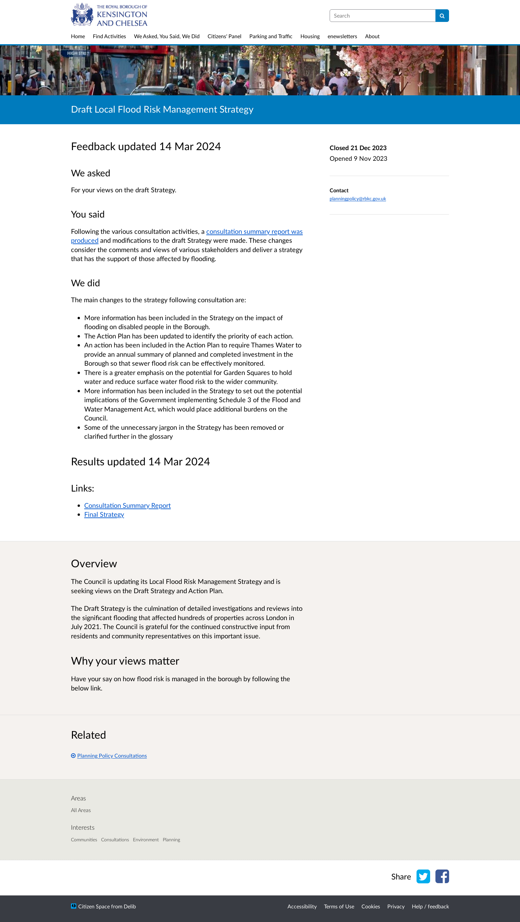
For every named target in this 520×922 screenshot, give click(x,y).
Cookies (370, 906)
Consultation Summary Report (127, 505)
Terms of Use (339, 906)
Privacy (396, 906)
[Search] (442, 15)
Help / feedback (430, 906)
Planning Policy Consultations (109, 755)
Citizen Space (94, 906)
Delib (130, 906)
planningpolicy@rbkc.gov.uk (358, 198)
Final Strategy (104, 514)
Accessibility (302, 906)
